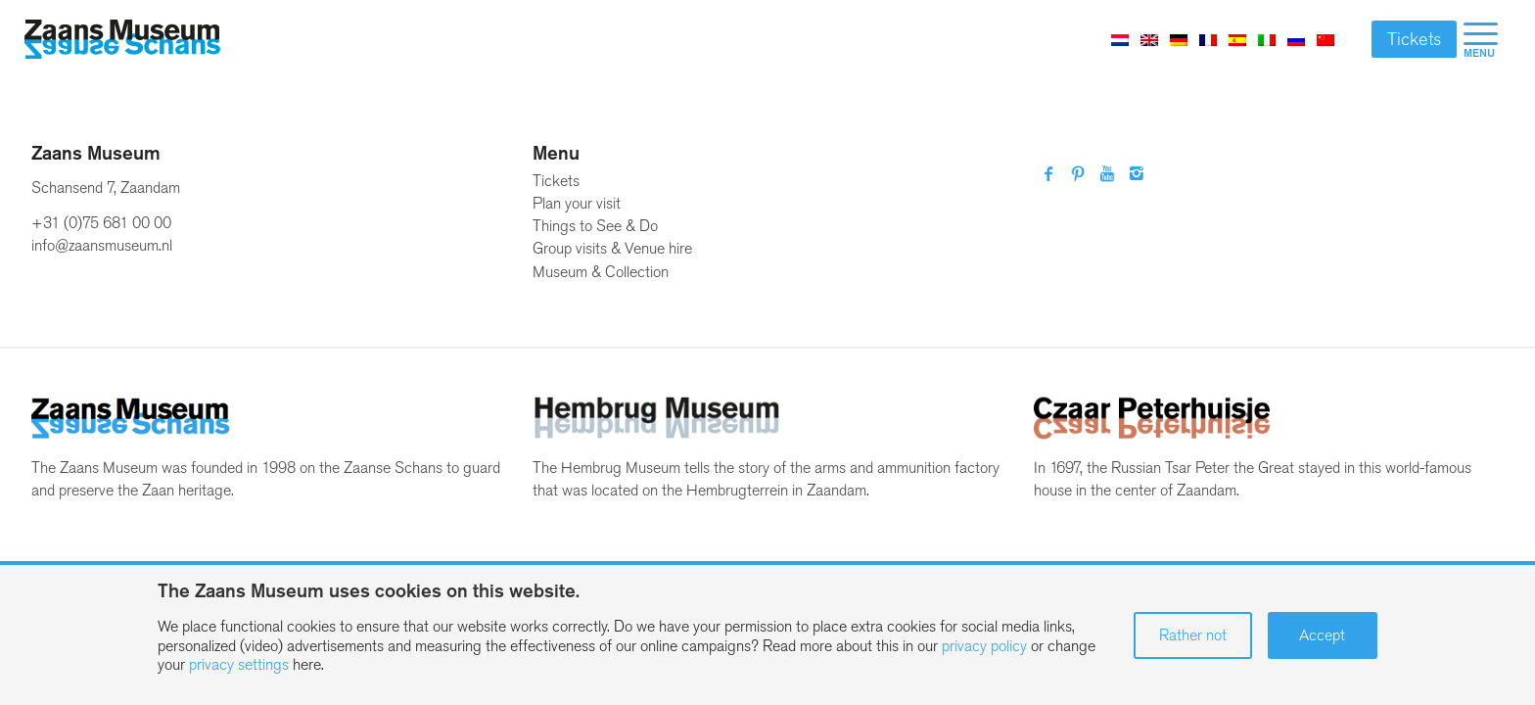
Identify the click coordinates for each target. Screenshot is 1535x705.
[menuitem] (1481, 39)
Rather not (1193, 635)
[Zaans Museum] (122, 40)
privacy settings (239, 664)
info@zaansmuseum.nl (101, 245)
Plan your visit (577, 203)
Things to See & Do (595, 225)
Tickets (1414, 39)
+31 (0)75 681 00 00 (101, 222)
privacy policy (984, 645)
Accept (1322, 635)
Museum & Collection (601, 271)
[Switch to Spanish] (1237, 39)
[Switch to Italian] (1266, 39)
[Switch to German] (1178, 39)
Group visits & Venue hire (612, 248)
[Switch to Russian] (1296, 39)
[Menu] (1481, 39)
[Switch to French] (1208, 39)
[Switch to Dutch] (1120, 39)
